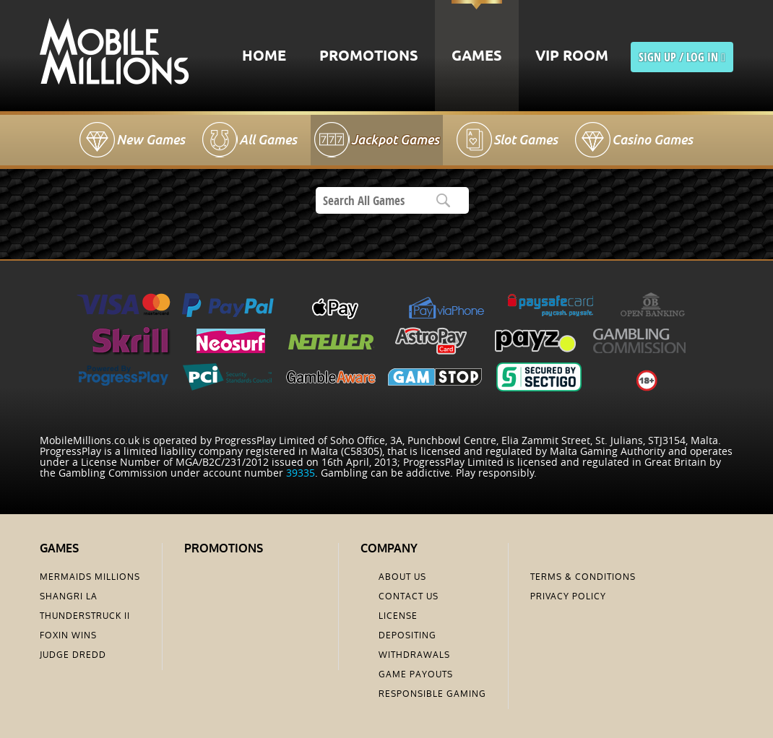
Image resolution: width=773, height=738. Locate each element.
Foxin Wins (68, 635)
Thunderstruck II (85, 616)
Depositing (407, 635)
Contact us (409, 596)
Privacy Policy (568, 596)
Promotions (368, 56)
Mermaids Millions (90, 577)
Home (264, 56)
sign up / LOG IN (682, 57)
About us (402, 577)
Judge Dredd (73, 655)
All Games (268, 139)
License (398, 616)
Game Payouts (416, 674)
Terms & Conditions (583, 577)
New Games (150, 139)
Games (477, 56)
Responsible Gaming (432, 694)
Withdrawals (414, 655)
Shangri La (69, 596)
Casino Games (652, 139)
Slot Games (525, 139)
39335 (300, 472)
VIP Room (571, 56)
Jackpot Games (395, 139)
